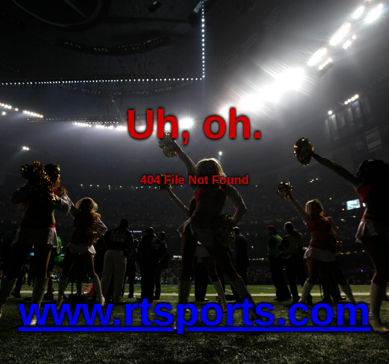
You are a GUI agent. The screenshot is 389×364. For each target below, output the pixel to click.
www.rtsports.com (195, 311)
